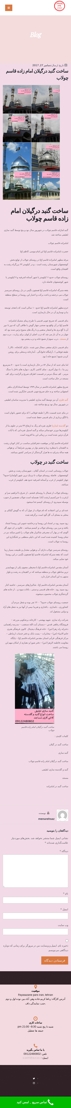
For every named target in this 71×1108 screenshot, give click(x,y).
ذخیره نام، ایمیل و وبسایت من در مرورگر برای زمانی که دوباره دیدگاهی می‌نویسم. (35, 948)
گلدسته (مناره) (58, 425)
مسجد (63, 338)
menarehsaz (46, 819)
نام (65, 893)
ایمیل (64, 909)
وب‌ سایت (63, 925)
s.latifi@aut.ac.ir (32, 1057)
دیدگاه (64, 851)
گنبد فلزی (63, 399)
